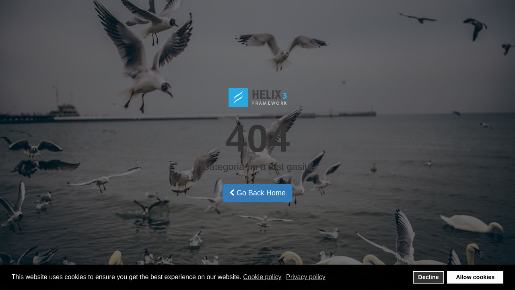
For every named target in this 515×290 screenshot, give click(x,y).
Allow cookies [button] (475, 277)
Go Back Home (257, 193)
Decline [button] (428, 277)
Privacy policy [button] (305, 276)
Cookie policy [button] (262, 276)
